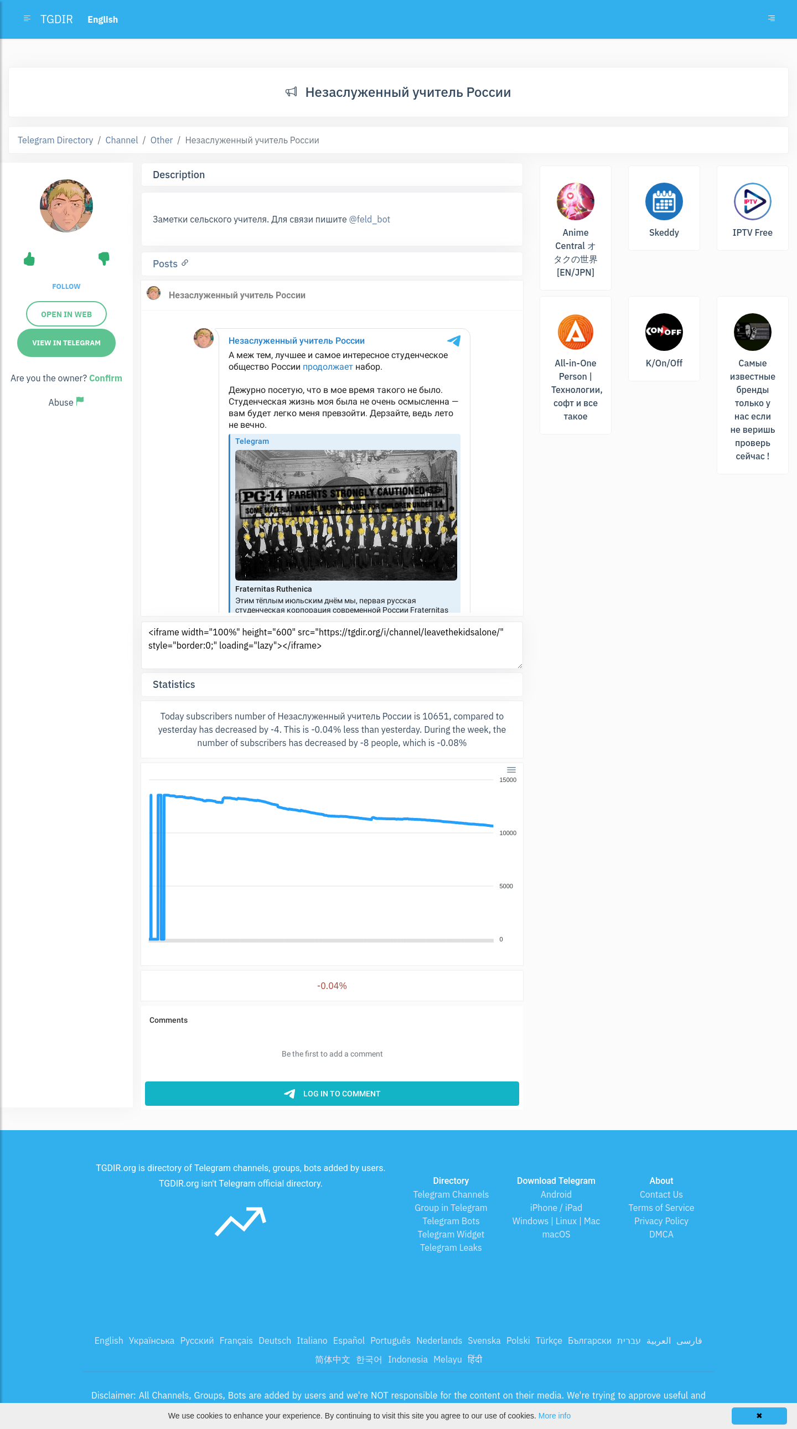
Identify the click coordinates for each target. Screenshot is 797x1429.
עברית (629, 1340)
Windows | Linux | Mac (557, 1220)
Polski (518, 1340)
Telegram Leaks (451, 1247)
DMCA (661, 1234)
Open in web (66, 314)
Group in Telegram (451, 1207)
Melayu (447, 1359)
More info (555, 1415)
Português (390, 1340)
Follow (66, 286)
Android (556, 1194)
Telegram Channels (451, 1194)
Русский (197, 1340)
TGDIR (56, 19)
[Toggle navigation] (771, 19)
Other (162, 140)
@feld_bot (370, 219)
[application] (332, 860)
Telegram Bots (450, 1220)
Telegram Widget (451, 1234)
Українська (152, 1340)
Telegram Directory (55, 140)
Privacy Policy (661, 1220)
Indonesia (408, 1359)
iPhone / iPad (556, 1207)
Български (590, 1340)
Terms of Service (662, 1207)
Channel (122, 140)
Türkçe (549, 1340)
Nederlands (439, 1340)
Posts (166, 263)
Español (349, 1340)
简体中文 (332, 1359)
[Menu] (511, 769)
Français (236, 1340)
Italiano (312, 1340)
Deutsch (274, 1340)
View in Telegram (66, 343)
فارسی (689, 1340)
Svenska (484, 1340)
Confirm (105, 378)
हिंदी (475, 1359)
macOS (556, 1234)
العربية (658, 1340)
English (109, 1340)
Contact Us (661, 1194)
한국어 (369, 1359)
